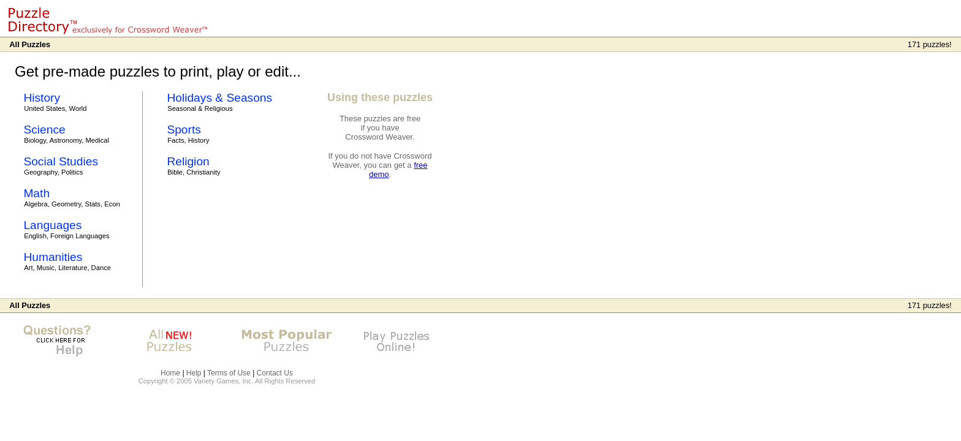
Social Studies (60, 161)
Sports (183, 129)
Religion (188, 161)
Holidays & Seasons (219, 97)
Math (36, 193)
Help (194, 373)
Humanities (52, 257)
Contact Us (275, 373)
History (41, 97)
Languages (52, 225)
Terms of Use (229, 373)
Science (44, 129)
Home (170, 373)
